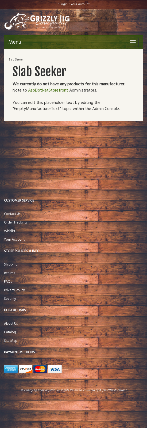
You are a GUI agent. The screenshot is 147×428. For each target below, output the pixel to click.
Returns (9, 273)
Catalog (10, 332)
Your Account (80, 4)
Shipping (11, 264)
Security (10, 299)
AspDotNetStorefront (48, 90)
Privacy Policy (14, 290)
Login (64, 4)
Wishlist (9, 231)
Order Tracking (15, 222)
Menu (14, 42)
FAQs (8, 282)
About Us (11, 324)
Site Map (10, 341)
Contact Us (12, 214)
